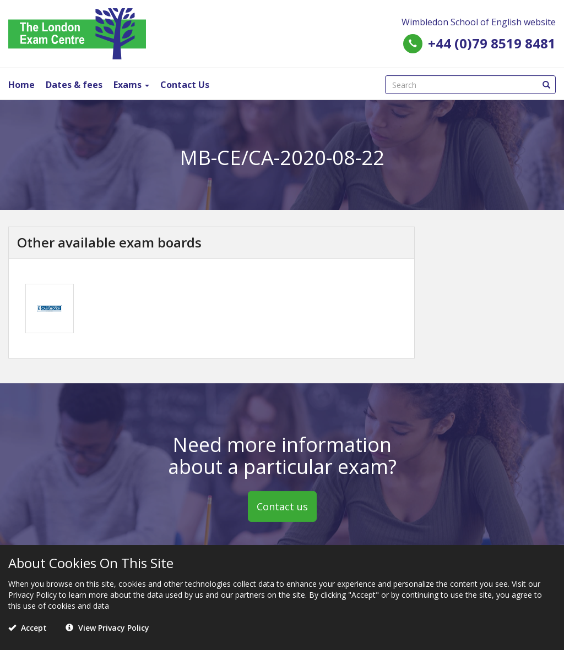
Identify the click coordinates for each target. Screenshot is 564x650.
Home (21, 85)
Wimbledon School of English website (479, 22)
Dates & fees (74, 85)
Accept (27, 628)
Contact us (282, 506)
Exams (131, 85)
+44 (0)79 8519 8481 (492, 43)
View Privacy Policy (107, 628)
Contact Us (184, 85)
